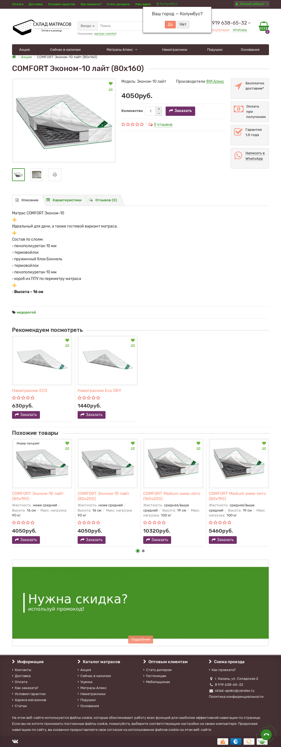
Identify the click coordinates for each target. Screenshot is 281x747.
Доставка (36, 4)
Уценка (85, 682)
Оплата (17, 4)
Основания (250, 50)
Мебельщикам (156, 682)
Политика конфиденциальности (236, 697)
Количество (132, 111)
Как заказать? (91, 4)
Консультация (219, 30)
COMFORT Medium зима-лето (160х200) (171, 496)
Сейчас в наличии (65, 50)
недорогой (26, 312)
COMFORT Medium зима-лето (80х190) (237, 496)
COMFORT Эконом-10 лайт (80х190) (38, 496)
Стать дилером (118, 4)
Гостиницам (154, 676)
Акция (24, 50)
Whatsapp (240, 30)
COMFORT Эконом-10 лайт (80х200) (103, 496)
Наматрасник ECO (29, 390)
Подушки (215, 50)
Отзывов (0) (103, 200)
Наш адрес (143, 4)
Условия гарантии (61, 4)
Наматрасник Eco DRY (99, 390)
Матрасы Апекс (120, 50)
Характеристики (63, 200)
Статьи (19, 706)
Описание (27, 200)
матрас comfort (105, 34)
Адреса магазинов (29, 700)
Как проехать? (222, 670)
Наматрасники (174, 50)
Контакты (21, 670)
